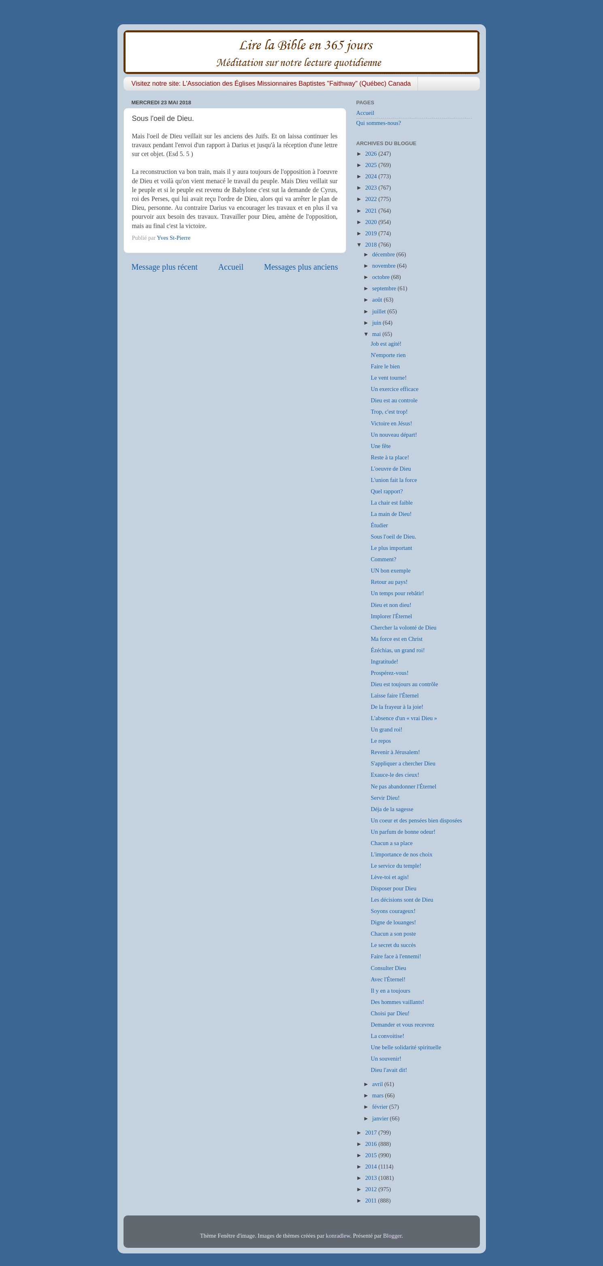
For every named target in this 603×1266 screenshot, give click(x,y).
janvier (381, 1118)
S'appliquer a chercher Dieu (403, 763)
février (380, 1106)
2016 (371, 1144)
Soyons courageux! (393, 911)
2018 (371, 244)
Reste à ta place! (390, 457)
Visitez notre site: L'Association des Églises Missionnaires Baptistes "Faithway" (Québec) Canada (271, 83)
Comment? (383, 559)
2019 (371, 233)
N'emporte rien (388, 355)
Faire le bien (385, 366)
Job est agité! (386, 343)
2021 (371, 210)
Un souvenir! (386, 1058)
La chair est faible (391, 502)
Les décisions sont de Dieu (402, 899)
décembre (384, 254)
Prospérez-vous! (390, 673)
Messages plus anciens (301, 266)
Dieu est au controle (394, 400)
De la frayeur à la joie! (397, 707)
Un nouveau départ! (394, 434)
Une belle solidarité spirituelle (406, 1047)
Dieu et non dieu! (391, 605)
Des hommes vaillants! (397, 1002)
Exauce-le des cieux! (395, 774)
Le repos (381, 741)
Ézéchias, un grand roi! (397, 650)
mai (377, 334)
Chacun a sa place (391, 843)
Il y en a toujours (390, 990)
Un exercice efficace (394, 389)
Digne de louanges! (393, 922)
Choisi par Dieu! (390, 1013)
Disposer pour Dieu (393, 888)
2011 (371, 1200)
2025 (371, 165)
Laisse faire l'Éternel (394, 695)
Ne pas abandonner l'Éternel (403, 786)
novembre (384, 265)
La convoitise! (387, 1036)
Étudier (379, 525)
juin (377, 322)
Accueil (231, 266)
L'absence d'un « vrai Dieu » (404, 718)
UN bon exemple (390, 570)
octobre (381, 277)
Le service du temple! (396, 865)
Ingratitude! (384, 661)
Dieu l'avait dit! (389, 1070)
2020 (371, 222)
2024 (371, 176)
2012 (371, 1189)
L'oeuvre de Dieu (391, 468)
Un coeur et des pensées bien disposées (416, 820)
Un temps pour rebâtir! (397, 593)
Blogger (392, 1235)
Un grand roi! (386, 729)
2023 (371, 187)
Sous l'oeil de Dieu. (393, 536)
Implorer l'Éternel (391, 616)
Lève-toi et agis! (390, 877)
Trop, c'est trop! (389, 411)
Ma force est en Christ (396, 639)
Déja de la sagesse (392, 809)
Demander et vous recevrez (402, 1024)
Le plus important (391, 548)
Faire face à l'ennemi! (396, 956)
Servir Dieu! (385, 798)
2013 (371, 1178)
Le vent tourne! (389, 377)
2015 (371, 1155)
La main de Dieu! (391, 514)
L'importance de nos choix (401, 854)
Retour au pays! (389, 582)
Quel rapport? (387, 491)
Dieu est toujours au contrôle (404, 684)
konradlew (338, 1235)
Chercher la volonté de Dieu (403, 627)
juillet (379, 311)
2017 (371, 1132)
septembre (385, 288)
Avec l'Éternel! (388, 979)
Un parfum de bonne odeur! (403, 832)
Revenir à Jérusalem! (395, 752)
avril (378, 1084)
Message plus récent (165, 266)
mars (378, 1095)
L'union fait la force (394, 480)
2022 (371, 199)
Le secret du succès (393, 945)
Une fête (380, 446)
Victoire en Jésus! (391, 423)
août (378, 299)
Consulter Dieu (388, 968)
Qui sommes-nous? (378, 123)
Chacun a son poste (393, 933)
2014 (371, 1166)
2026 (371, 153)
